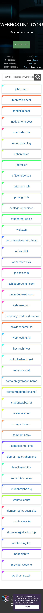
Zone (35, 57)
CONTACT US (21, 44)
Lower (35, 60)
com (33, 67)
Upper (29, 60)
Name (30, 57)
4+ (35, 63)
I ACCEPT (27, 607)
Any (30, 63)
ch (29, 67)
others (39, 67)
